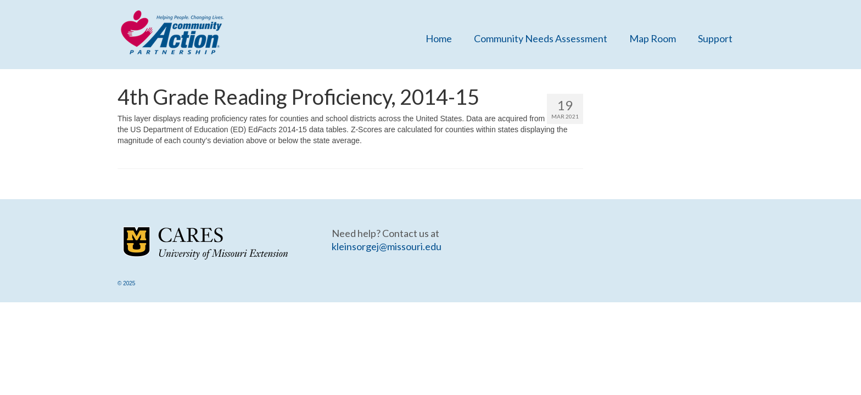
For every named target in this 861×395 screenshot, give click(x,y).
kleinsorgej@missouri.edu (386, 246)
